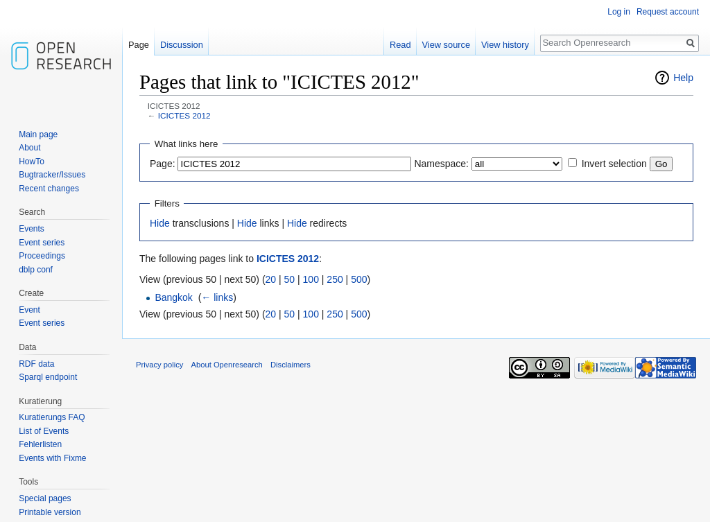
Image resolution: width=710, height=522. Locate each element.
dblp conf (36, 270)
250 (335, 279)
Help (683, 77)
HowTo (31, 161)
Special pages (45, 498)
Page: (162, 163)
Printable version (49, 512)
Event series (41, 242)
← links (217, 297)
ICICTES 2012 (184, 115)
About (29, 148)
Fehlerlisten (40, 444)
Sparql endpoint (48, 377)
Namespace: (441, 163)
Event (29, 310)
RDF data (36, 364)
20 (271, 279)
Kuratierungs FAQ (52, 417)
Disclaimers (290, 364)
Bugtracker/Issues (52, 175)
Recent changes (49, 188)
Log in (618, 12)
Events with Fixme (52, 458)
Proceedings (42, 256)
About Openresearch (227, 364)
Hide (160, 223)
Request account (668, 12)
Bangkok (173, 297)
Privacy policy (159, 364)
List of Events (44, 431)
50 (289, 279)
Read (400, 45)
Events (31, 229)
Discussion (181, 45)
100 (311, 279)
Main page (38, 134)
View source (446, 45)
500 (359, 279)
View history (505, 45)
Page (138, 45)
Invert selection (614, 163)
